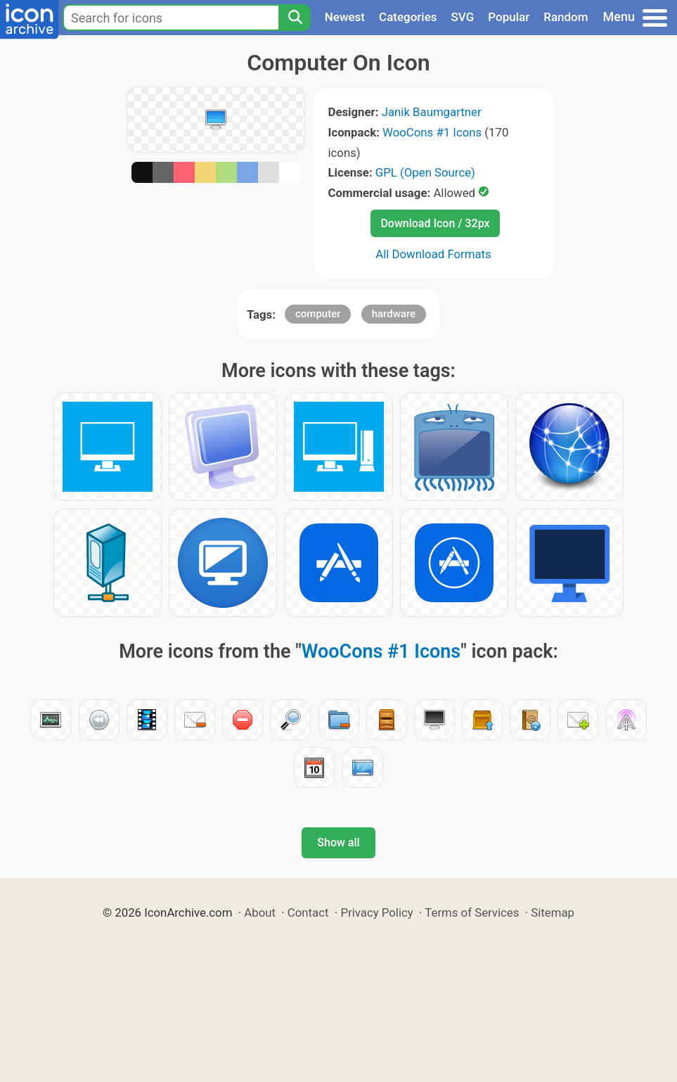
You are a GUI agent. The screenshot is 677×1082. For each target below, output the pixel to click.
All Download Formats (433, 254)
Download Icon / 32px (434, 223)
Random (565, 17)
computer (318, 313)
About (260, 912)
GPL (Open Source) (425, 172)
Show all (338, 842)
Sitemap (552, 912)
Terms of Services (472, 912)
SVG (463, 17)
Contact (308, 912)
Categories (408, 17)
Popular (508, 17)
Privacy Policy (376, 912)
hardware (393, 313)
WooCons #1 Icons (432, 132)
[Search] (294, 17)
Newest (345, 17)
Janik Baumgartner (432, 112)
